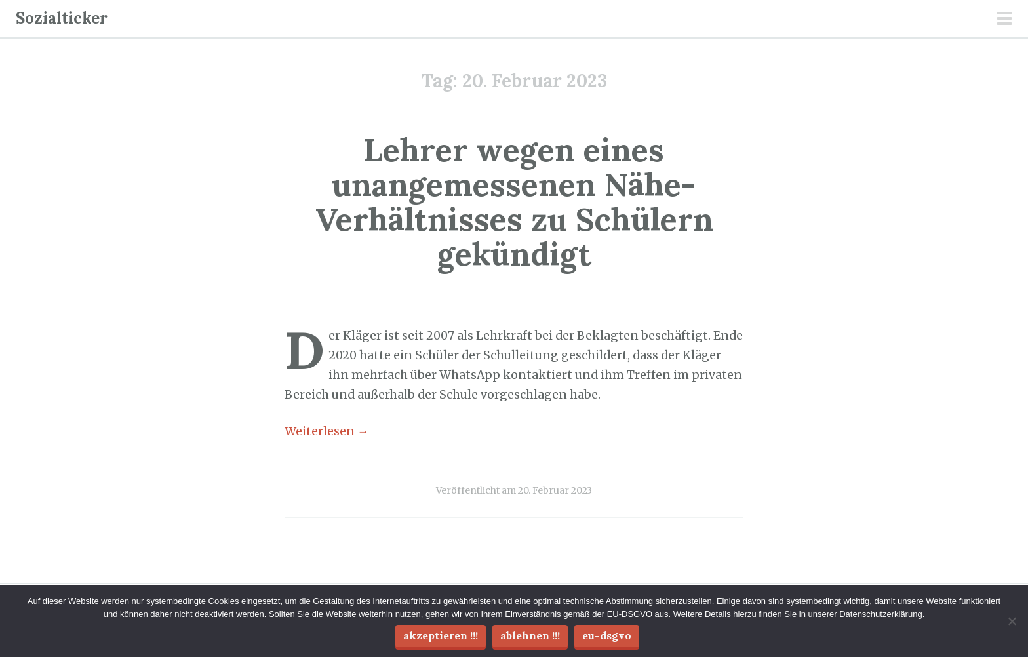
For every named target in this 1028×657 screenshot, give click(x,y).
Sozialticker (62, 18)
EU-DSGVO (606, 635)
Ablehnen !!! (530, 635)
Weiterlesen (327, 431)
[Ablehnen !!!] (1011, 620)
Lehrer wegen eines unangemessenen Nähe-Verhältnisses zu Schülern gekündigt (514, 201)
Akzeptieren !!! (440, 635)
